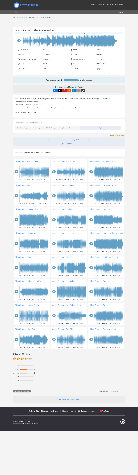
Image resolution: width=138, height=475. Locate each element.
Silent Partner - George (99, 281)
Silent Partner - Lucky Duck (26, 161)
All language (103, 391)
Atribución (79, 140)
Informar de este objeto (117, 135)
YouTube (105, 411)
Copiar (100, 127)
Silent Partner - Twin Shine (63, 329)
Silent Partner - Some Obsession (29, 209)
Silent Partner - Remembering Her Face (106, 233)
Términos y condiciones (50, 411)
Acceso (120, 12)
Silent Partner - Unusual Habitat (28, 281)
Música (103, 99)
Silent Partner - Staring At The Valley (105, 257)
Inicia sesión (70, 80)
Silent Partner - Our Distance (102, 209)
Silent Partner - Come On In (27, 305)
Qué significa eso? (69, 143)
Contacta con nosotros (89, 411)
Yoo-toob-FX (120, 73)
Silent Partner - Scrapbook (63, 185)
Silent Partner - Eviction (100, 305)
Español (17, 12)
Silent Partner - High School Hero (66, 305)
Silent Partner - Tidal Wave (63, 209)
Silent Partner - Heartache (63, 281)
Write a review (21, 391)
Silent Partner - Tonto (24, 257)
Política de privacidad (68, 411)
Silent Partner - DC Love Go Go (103, 185)
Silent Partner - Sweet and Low (103, 329)
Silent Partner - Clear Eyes (63, 257)
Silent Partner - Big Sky (25, 329)
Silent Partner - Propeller (25, 233)
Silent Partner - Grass (24, 185)
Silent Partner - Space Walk (64, 161)
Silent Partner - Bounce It (63, 233)
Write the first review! (69, 400)
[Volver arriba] (118, 423)
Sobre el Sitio (34, 411)
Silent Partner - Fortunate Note (103, 161)
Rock (109, 99)
